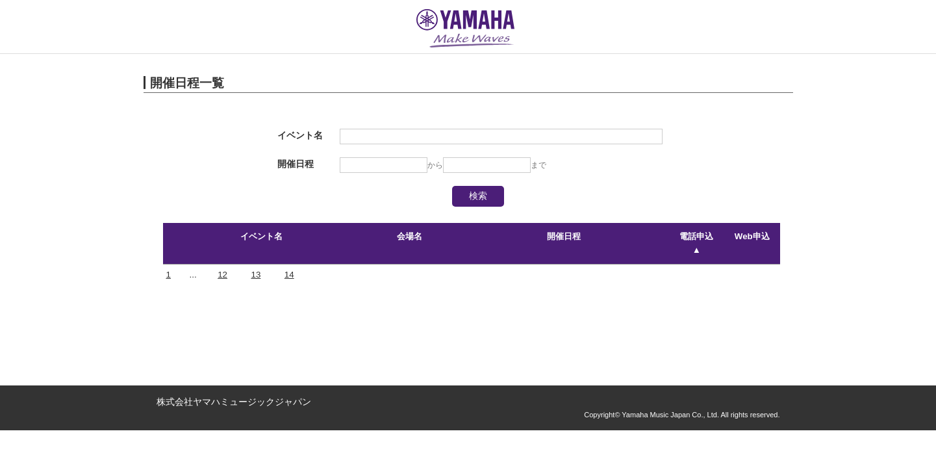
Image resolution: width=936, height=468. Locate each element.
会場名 (409, 236)
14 (289, 275)
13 (255, 275)
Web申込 (752, 236)
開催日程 (564, 236)
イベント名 (261, 236)
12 (222, 275)
